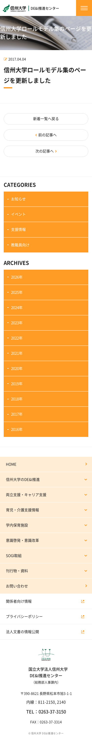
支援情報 (18, 229)
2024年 (17, 307)
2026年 (17, 277)
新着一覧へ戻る (46, 119)
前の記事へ (47, 135)
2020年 (17, 368)
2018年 (17, 399)
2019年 (17, 384)
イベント (18, 214)
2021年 (17, 353)
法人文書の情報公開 (22, 632)
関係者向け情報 (19, 601)
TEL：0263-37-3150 (46, 712)
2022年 (17, 338)
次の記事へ (44, 151)
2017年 (17, 414)
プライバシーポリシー (24, 616)
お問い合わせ (17, 586)
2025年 (17, 292)
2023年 (17, 323)
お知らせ (18, 199)
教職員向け (20, 245)
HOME (11, 464)
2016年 (17, 429)
